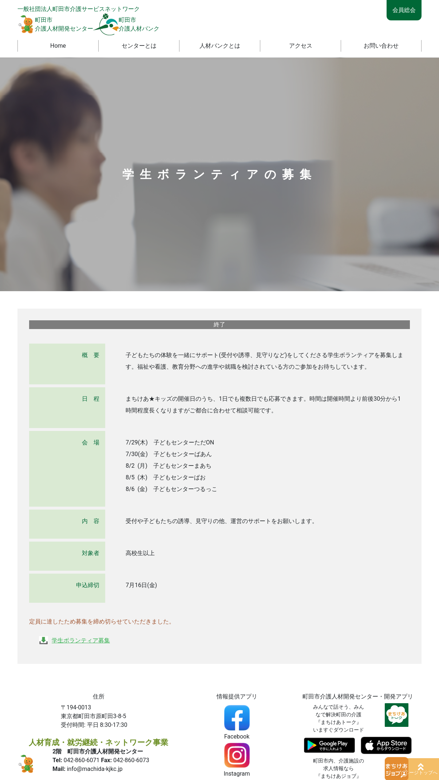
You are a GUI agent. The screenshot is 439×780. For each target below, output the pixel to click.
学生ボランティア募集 (81, 640)
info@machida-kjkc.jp (95, 768)
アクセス (300, 45)
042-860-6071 (82, 760)
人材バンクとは (219, 45)
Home (58, 45)
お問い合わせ (381, 45)
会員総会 (404, 10)
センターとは (139, 45)
